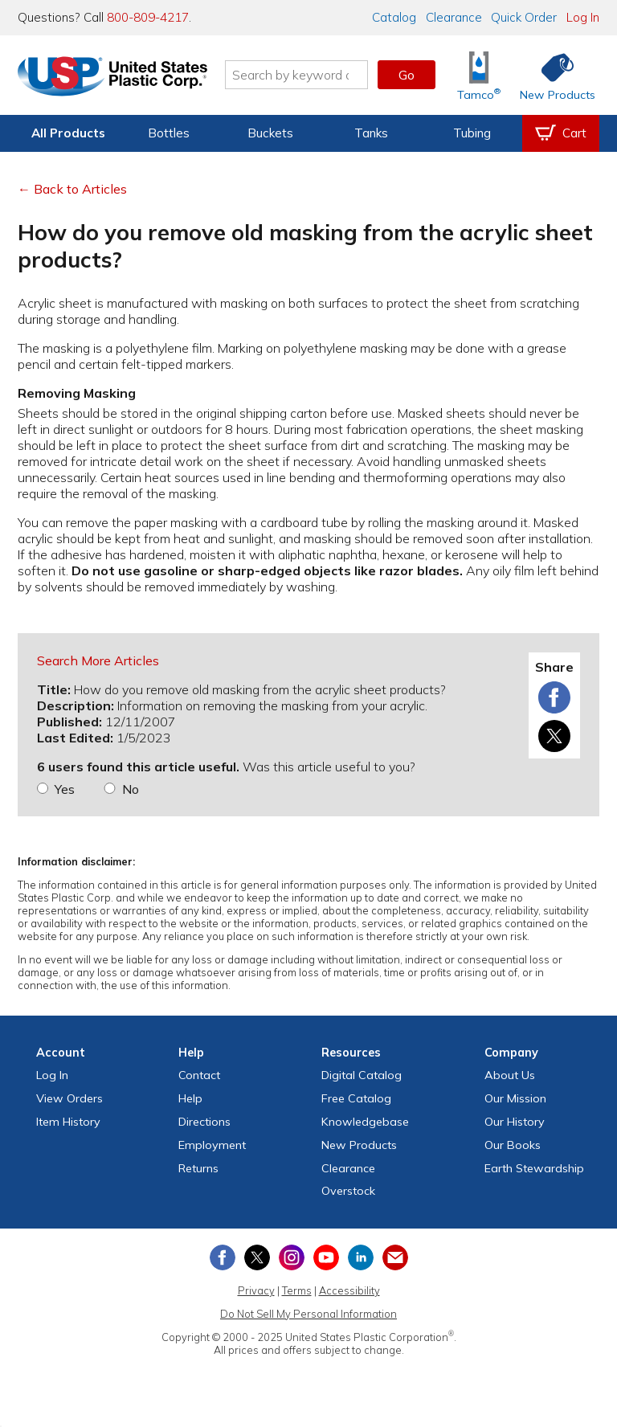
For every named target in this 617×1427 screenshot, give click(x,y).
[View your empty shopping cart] (560, 133)
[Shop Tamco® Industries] (479, 75)
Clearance (454, 17)
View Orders (69, 1098)
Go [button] (406, 75)
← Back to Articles (72, 189)
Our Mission (515, 1098)
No (130, 789)
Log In (582, 17)
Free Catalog (356, 1098)
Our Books (512, 1145)
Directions (204, 1121)
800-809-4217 (148, 17)
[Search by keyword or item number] (296, 74)
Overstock (348, 1191)
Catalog (394, 17)
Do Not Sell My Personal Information (308, 1313)
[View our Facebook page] (222, 1257)
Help (190, 1098)
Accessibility (349, 1290)
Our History (514, 1121)
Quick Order (524, 17)
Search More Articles (98, 660)
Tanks (371, 133)
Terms (297, 1290)
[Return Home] (112, 78)
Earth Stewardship (534, 1168)
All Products (68, 133)
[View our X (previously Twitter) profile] (257, 1257)
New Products (359, 1145)
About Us (509, 1075)
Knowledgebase (365, 1121)
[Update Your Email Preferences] (395, 1257)
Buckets (270, 133)
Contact (199, 1075)
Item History (68, 1121)
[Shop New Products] (552, 75)
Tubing (472, 133)
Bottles (169, 133)
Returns (198, 1168)
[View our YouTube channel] (326, 1257)
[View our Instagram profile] (292, 1257)
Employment (212, 1145)
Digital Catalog (361, 1075)
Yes (65, 789)
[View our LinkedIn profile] (361, 1257)
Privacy (256, 1290)
